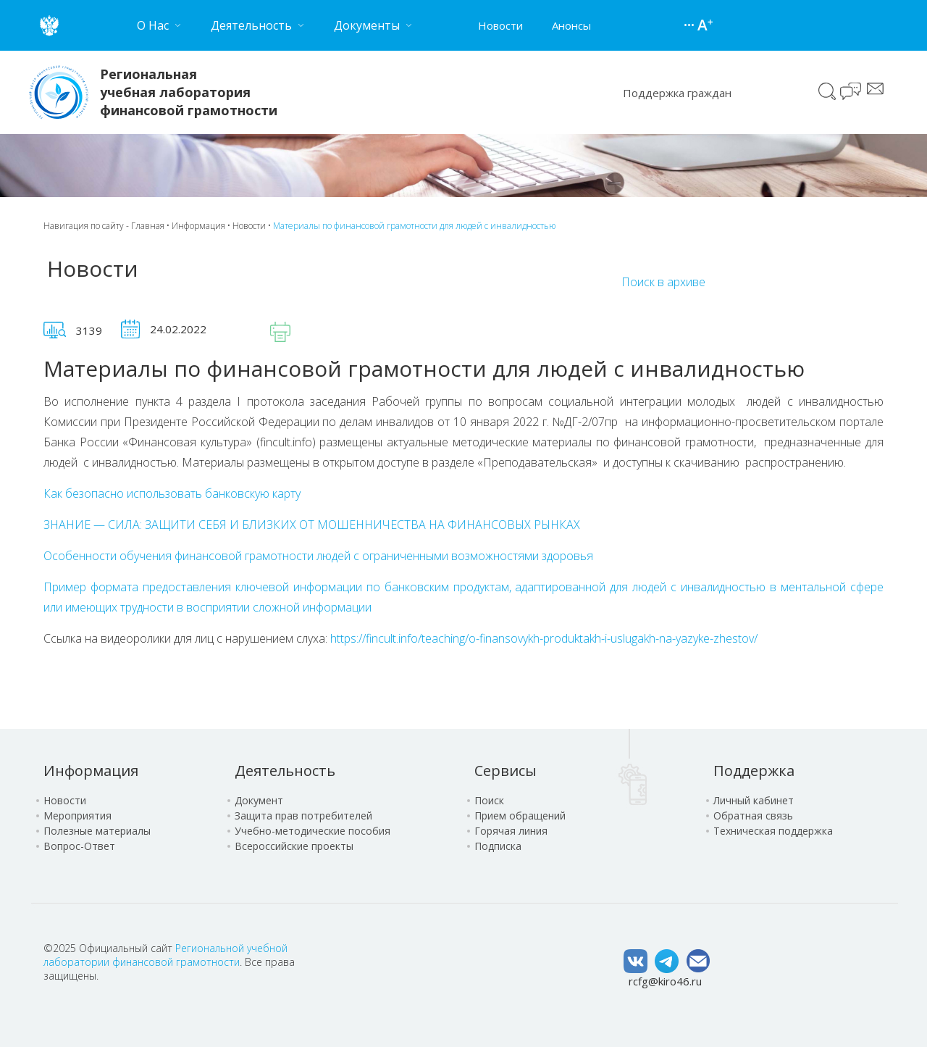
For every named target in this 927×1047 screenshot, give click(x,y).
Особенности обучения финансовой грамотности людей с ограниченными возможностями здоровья (318, 556)
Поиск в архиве (663, 282)
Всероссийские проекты (294, 846)
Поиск (827, 91)
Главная (147, 226)
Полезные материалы (97, 831)
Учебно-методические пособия (312, 831)
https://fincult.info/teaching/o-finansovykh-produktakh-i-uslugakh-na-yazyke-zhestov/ (544, 638)
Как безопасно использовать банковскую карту (172, 493)
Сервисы (505, 770)
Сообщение (875, 89)
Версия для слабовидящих (705, 26)
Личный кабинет (753, 800)
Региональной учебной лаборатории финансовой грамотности (165, 955)
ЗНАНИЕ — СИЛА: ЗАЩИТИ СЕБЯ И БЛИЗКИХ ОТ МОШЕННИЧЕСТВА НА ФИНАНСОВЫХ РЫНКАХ (311, 525)
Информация (198, 226)
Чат (851, 93)
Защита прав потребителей (303, 815)
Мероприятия (77, 815)
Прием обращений (520, 815)
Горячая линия (511, 831)
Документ (259, 800)
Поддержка (753, 770)
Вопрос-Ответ (79, 846)
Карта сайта (690, 25)
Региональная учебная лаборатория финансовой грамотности (188, 92)
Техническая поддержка (773, 831)
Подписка (497, 846)
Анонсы (571, 25)
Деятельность (285, 770)
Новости (500, 25)
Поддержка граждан (677, 92)
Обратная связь (753, 815)
